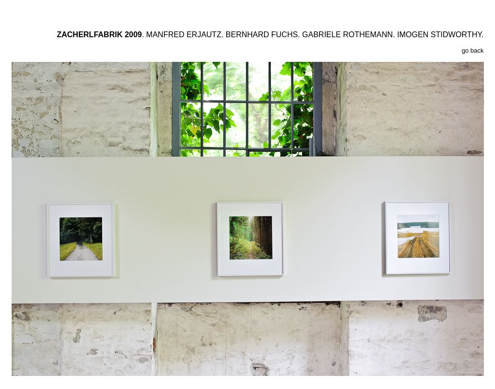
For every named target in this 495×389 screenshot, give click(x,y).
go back (473, 50)
